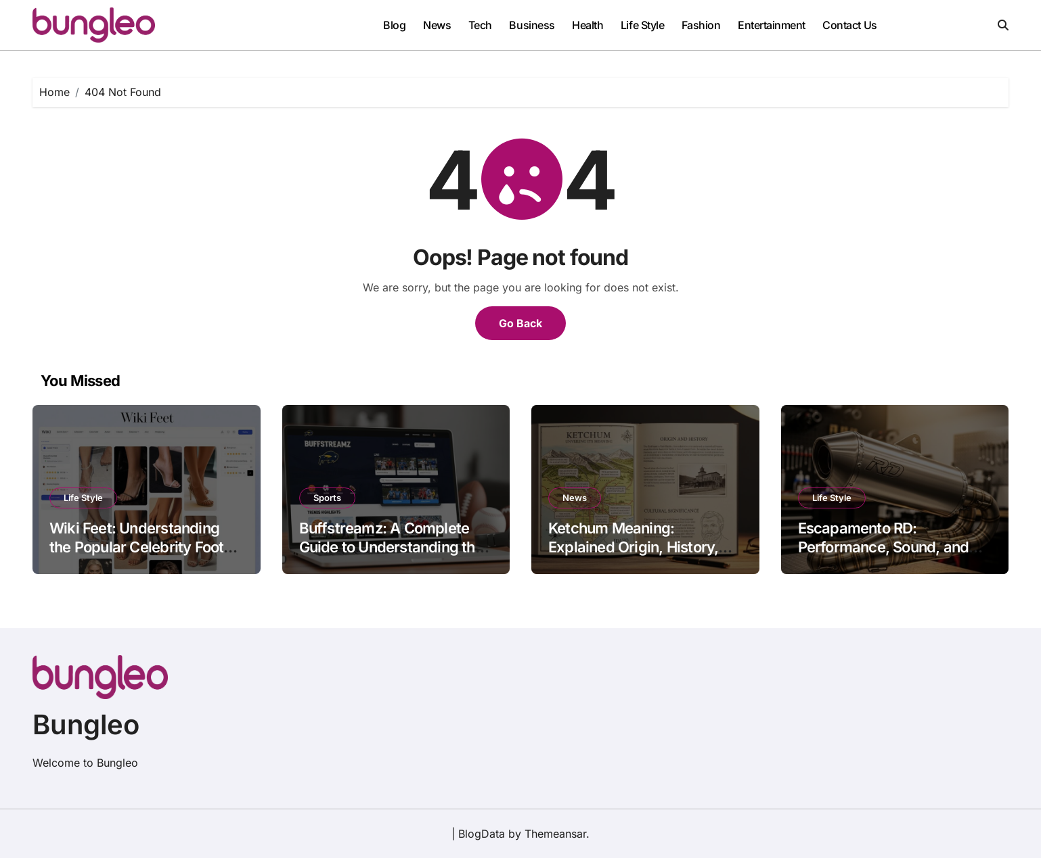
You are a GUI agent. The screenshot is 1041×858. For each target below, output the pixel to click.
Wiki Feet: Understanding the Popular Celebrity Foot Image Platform (136, 547)
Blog (394, 25)
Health (587, 25)
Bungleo (85, 724)
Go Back (520, 323)
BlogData (481, 833)
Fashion (701, 25)
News (437, 25)
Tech (480, 25)
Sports (327, 497)
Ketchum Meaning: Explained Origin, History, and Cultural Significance (633, 547)
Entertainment (771, 25)
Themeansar (555, 833)
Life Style (642, 25)
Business (531, 25)
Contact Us (849, 25)
